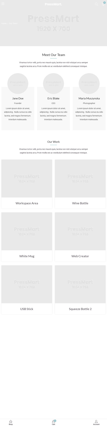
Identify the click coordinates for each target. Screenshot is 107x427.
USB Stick (26, 309)
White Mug (26, 256)
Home (4, 23)
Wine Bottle (80, 203)
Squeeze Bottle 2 (80, 309)
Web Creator (80, 256)
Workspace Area (27, 203)
